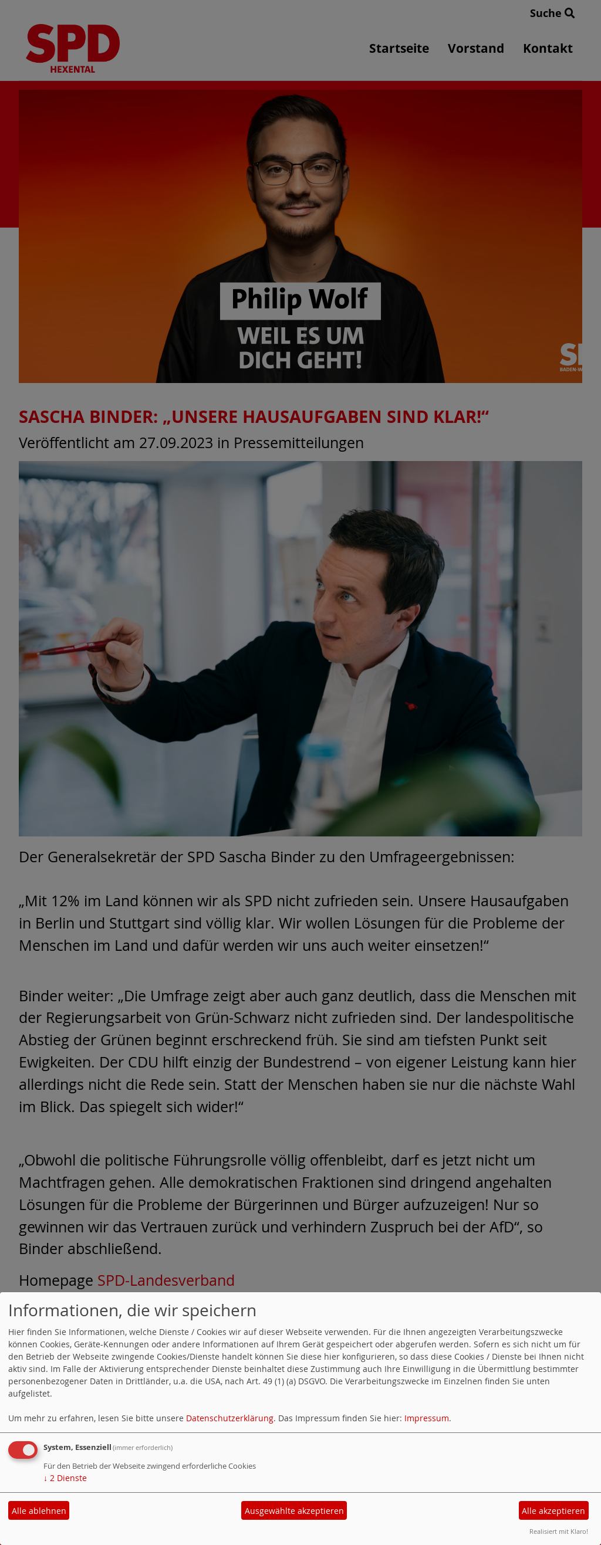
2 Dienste (65, 1477)
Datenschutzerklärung (230, 1418)
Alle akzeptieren (553, 1510)
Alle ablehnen (39, 1510)
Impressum (426, 1418)
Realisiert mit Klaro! (558, 1531)
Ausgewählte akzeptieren (294, 1510)
